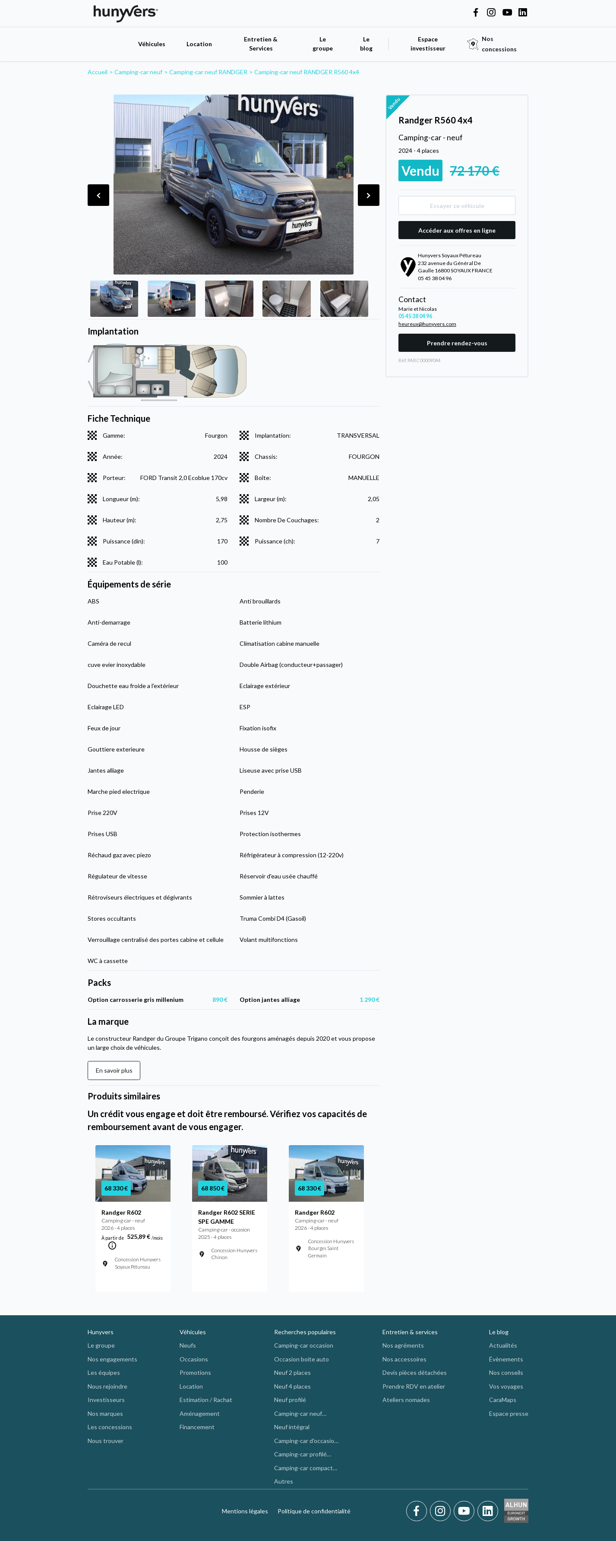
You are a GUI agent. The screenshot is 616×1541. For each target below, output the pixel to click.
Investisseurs (106, 1399)
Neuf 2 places (292, 1372)
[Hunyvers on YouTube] (507, 13)
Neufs (188, 1345)
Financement (197, 1426)
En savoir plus (114, 1070)
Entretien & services (410, 1332)
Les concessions (110, 1426)
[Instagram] (442, 1511)
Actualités (503, 1345)
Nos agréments (403, 1345)
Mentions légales (245, 1511)
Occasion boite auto (301, 1359)
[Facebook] (418, 1511)
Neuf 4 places (292, 1386)
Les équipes (104, 1372)
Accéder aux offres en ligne (457, 230)
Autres (283, 1481)
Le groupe (323, 43)
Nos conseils (506, 1372)
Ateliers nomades (406, 1399)
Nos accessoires (404, 1359)
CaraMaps (502, 1399)
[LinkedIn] (487, 1511)
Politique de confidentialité (314, 1511)
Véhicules (151, 43)
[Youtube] (465, 1511)
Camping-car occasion (303, 1345)
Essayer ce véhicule (457, 205)
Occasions (194, 1359)
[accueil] (108, 43)
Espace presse (508, 1413)
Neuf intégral (292, 1426)
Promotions (195, 1372)
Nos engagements (112, 1359)
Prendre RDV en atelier (413, 1386)
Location (199, 43)
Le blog (499, 1332)
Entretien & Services (261, 43)
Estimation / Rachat (206, 1399)
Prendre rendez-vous (457, 343)
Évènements (506, 1359)
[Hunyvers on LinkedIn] (522, 13)
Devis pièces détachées (414, 1372)
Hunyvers (101, 1332)
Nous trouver (105, 1440)
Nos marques (105, 1413)
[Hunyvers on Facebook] (475, 13)
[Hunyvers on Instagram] (491, 13)
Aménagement (200, 1413)
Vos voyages (506, 1386)
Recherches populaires (305, 1332)
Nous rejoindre (107, 1386)
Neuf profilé (290, 1399)
